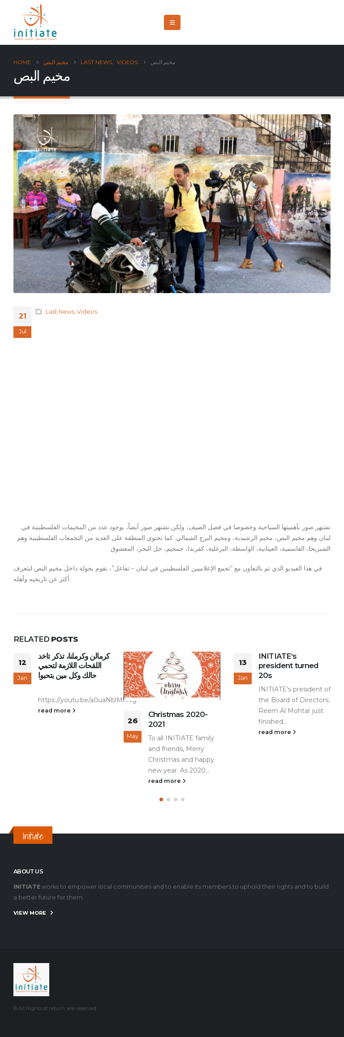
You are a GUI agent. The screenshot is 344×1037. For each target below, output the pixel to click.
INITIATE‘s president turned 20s (288, 666)
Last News (60, 311)
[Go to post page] (172, 676)
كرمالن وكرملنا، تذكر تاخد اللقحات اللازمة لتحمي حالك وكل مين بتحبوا (73, 666)
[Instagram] (324, 22)
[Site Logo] (35, 22)
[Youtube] (309, 22)
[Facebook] (279, 22)
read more (57, 710)
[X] (294, 22)
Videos (87, 311)
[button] (172, 22)
